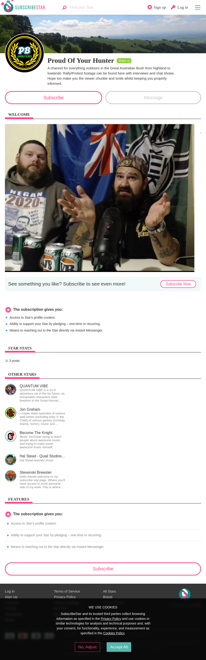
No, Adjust (87, 647)
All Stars (109, 591)
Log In (10, 591)
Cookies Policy (114, 633)
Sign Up (11, 597)
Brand (107, 597)
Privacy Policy (65, 597)
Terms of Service (67, 591)
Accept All (119, 647)
